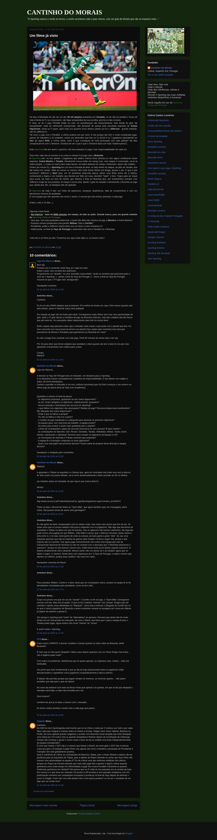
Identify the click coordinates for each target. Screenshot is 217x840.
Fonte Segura (154, 179)
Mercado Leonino (156, 210)
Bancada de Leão (156, 152)
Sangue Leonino (156, 237)
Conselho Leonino (157, 173)
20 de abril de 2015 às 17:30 (50, 566)
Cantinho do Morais (46, 366)
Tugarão (41, 721)
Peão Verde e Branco (158, 226)
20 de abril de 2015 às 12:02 (50, 456)
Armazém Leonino (157, 147)
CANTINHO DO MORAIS (64, 12)
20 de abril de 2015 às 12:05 (50, 491)
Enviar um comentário (44, 791)
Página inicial (87, 805)
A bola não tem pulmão (159, 125)
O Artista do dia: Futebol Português (165, 216)
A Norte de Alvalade (158, 136)
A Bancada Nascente (158, 120)
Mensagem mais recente (43, 805)
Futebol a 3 (153, 184)
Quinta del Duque (156, 232)
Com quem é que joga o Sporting (164, 168)
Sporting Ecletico (156, 248)
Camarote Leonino (157, 162)
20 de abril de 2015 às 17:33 (50, 589)
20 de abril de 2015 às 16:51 (50, 514)
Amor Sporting (155, 141)
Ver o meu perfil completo (160, 74)
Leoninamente (155, 205)
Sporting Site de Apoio (159, 253)
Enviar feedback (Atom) (89, 813)
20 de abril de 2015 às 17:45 (50, 633)
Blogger (128, 833)
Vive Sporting (154, 258)
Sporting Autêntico (157, 242)
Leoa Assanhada (156, 194)
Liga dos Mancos (45, 261)
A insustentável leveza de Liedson (165, 131)
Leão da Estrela (155, 189)
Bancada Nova (155, 157)
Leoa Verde (153, 200)
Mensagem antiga (127, 805)
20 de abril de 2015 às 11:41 (50, 359)
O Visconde (153, 221)
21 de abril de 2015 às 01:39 (50, 785)
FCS (39, 639)
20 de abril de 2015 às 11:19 (50, 289)
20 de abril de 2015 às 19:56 (50, 715)
